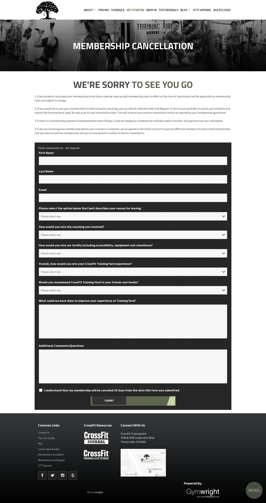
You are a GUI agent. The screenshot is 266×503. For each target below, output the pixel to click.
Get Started (135, 10)
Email (44, 190)
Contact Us (43, 432)
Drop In (151, 10)
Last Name (47, 171)
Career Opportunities (49, 449)
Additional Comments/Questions (61, 346)
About (88, 10)
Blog (183, 10)
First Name (47, 153)
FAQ (40, 443)
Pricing (104, 10)
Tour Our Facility (46, 438)
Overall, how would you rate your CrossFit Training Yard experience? (86, 264)
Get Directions (144, 463)
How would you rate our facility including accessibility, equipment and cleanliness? (97, 245)
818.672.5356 (221, 10)
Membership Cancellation (51, 454)
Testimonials (168, 10)
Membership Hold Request (51, 460)
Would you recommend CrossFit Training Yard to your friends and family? (89, 282)
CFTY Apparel (202, 10)
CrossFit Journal (96, 439)
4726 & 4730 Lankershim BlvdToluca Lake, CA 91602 (144, 437)
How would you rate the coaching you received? (72, 227)
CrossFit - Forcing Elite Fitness (96, 454)
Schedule (118, 10)
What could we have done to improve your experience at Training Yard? (87, 301)
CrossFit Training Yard (56, 10)
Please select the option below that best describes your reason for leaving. (91, 208)
